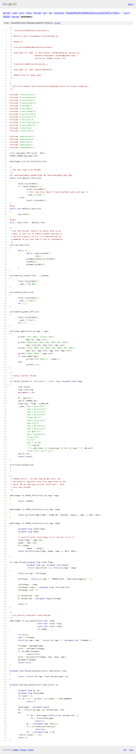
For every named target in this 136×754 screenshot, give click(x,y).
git (44, 12)
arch (126, 12)
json (131, 750)
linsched (59, 12)
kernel (6, 12)
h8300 (6, 16)
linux (29, 12)
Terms (30, 750)
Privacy (23, 750)
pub (14, 12)
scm (21, 12)
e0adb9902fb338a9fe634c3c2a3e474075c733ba (92, 12)
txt (124, 750)
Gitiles (16, 750)
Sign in (130, 4)
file (57, 23)
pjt (50, 12)
